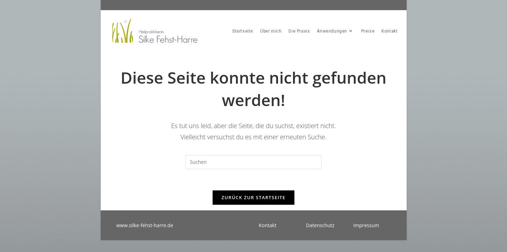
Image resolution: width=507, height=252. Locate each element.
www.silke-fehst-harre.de (144, 225)
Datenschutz (320, 225)
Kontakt (268, 225)
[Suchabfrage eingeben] (253, 162)
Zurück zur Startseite (254, 197)
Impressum (366, 225)
